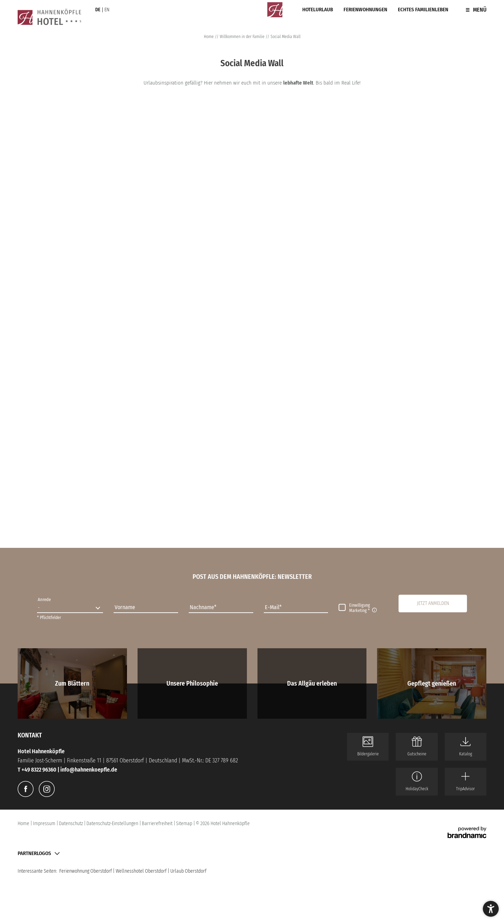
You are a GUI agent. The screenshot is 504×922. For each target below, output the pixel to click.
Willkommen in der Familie (243, 36)
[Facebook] (26, 789)
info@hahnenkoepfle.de (88, 769)
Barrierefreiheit (158, 824)
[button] (433, 603)
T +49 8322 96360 (37, 769)
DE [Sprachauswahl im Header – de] (98, 10)
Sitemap (184, 824)
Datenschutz (71, 824)
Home (209, 36)
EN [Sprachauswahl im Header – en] (106, 10)
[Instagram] (47, 789)
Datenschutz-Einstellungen (112, 824)
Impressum (44, 824)
